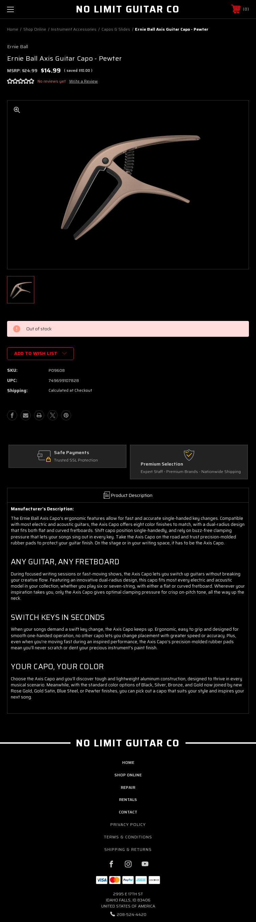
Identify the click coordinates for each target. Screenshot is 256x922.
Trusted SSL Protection (76, 461)
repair (128, 787)
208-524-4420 (131, 914)
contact (128, 812)
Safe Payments (71, 452)
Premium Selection (162, 464)
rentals (128, 799)
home (128, 762)
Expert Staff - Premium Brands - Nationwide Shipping (191, 472)
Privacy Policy (128, 824)
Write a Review (83, 81)
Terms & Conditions (128, 837)
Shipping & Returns (128, 849)
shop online (128, 775)
